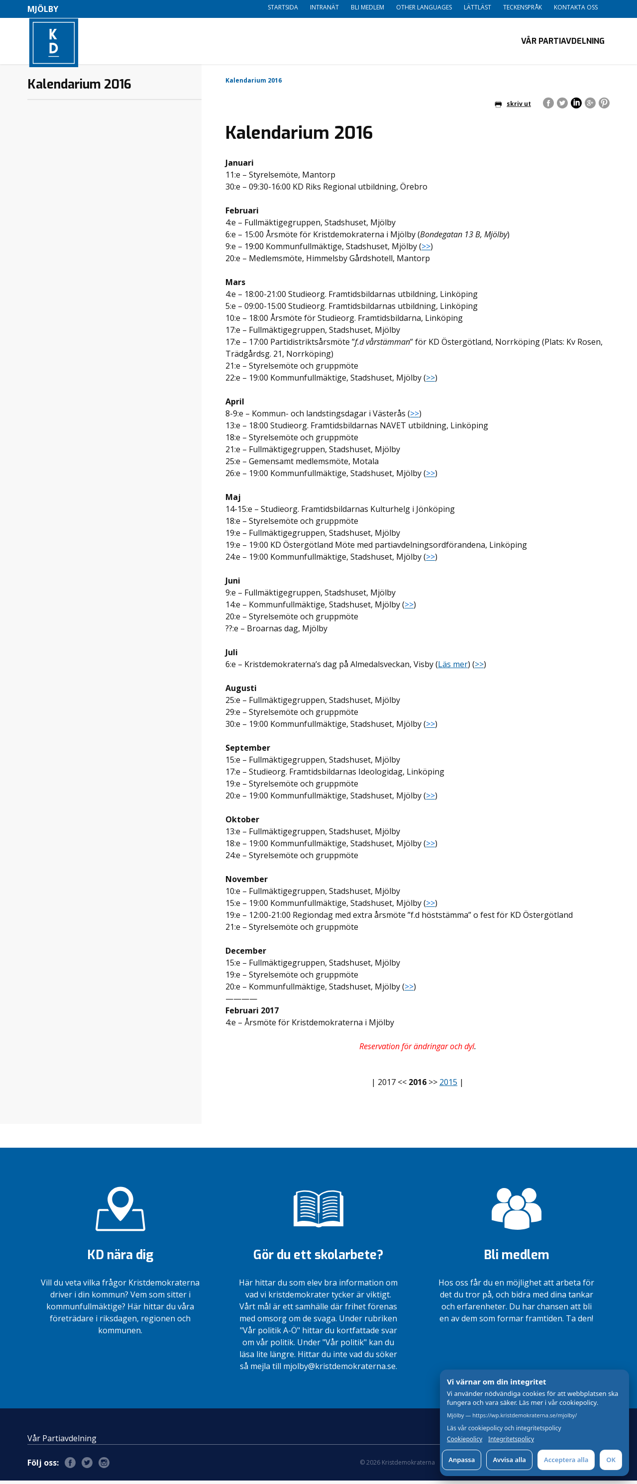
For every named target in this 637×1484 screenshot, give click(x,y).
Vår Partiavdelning (563, 42)
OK (611, 1459)
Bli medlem (367, 7)
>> (430, 381)
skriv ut (513, 107)
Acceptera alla (566, 1459)
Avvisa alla (509, 1459)
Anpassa (461, 1459)
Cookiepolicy (464, 1439)
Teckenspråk (522, 7)
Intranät (324, 7)
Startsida (283, 7)
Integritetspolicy (511, 1439)
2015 (448, 1085)
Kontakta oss (576, 7)
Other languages (424, 7)
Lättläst (477, 7)
